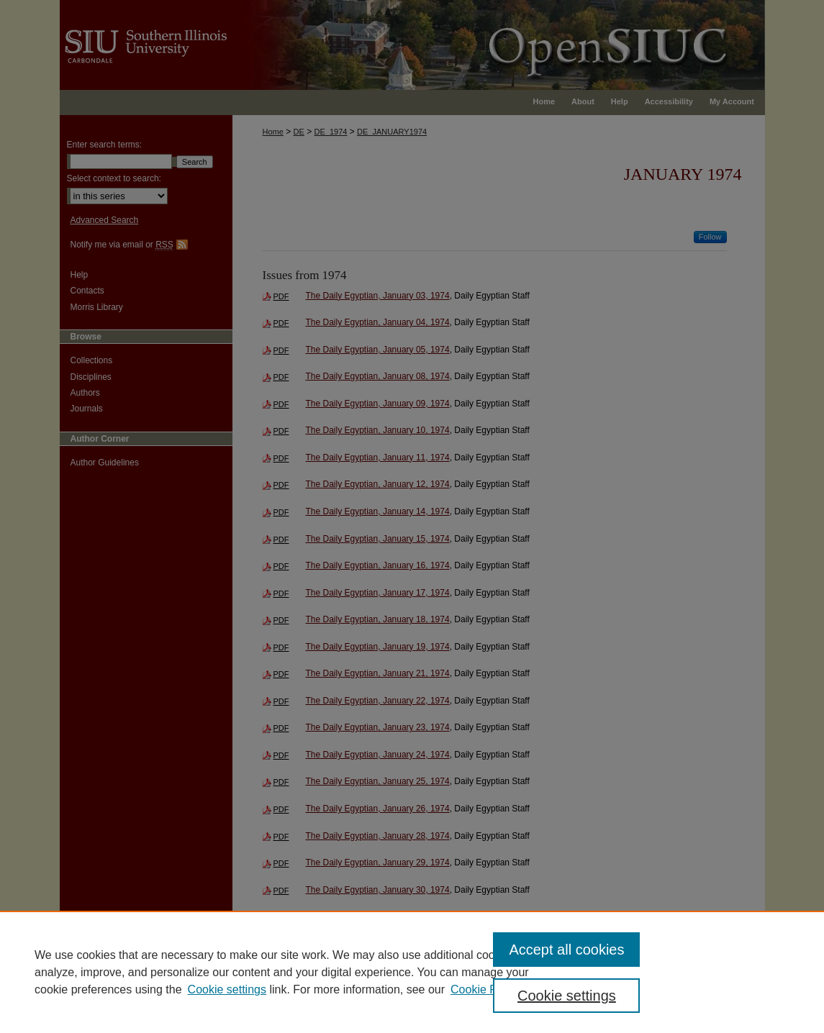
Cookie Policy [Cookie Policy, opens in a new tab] (485, 989)
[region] (412, 972)
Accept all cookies (566, 949)
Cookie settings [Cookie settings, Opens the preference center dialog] (566, 996)
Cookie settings (227, 989)
